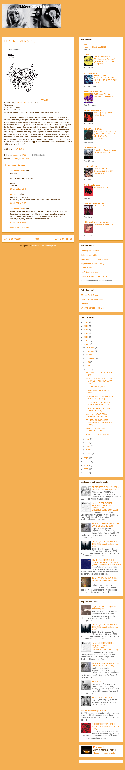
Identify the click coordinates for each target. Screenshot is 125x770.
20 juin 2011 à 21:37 (18, 203)
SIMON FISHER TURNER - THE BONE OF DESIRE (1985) (105, 525)
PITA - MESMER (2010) (96, 387)
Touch (27, 159)
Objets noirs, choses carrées (96, 222)
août (88, 362)
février (89, 450)
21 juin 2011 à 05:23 (18, 222)
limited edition (21, 102)
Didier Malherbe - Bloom (103, 224)
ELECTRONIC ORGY (93, 129)
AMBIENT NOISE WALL (94, 203)
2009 (86, 462)
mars (88, 446)
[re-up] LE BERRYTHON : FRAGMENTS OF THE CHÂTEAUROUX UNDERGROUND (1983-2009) (105, 506)
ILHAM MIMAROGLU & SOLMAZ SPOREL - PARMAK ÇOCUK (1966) (100, 381)
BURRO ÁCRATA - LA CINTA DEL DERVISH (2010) (100, 409)
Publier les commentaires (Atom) (43, 246)
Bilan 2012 (96, 681)
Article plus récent (12, 239)
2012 (86, 341)
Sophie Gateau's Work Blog (92, 263)
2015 (86, 330)
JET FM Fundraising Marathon (93, 710)
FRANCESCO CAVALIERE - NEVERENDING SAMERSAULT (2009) (100, 422)
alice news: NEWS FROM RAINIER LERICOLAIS (96, 415)
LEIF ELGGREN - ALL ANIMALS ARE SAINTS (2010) (99, 397)
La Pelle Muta (90, 148)
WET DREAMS (90, 73)
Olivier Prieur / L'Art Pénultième (94, 276)
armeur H (14, 194)
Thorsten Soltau (17, 170)
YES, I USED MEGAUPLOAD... (105, 697)
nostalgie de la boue (93, 92)
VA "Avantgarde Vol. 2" (103, 187)
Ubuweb (84, 303)
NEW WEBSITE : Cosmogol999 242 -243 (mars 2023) (103, 170)
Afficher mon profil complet (104, 753)
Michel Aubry (86, 268)
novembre (90, 351)
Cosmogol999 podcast (90, 251)
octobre (89, 355)
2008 (86, 465)
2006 (86, 473)
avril (88, 442)
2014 (86, 333)
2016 (86, 326)
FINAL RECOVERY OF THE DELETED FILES (97, 429)
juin (88, 369)
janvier (89, 453)
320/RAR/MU (19, 149)
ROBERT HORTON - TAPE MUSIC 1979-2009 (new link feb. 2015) (105, 726)
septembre (90, 358)
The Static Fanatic (92, 185)
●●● (85, 45)
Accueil (38, 239)
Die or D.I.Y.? (89, 55)
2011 (86, 344)
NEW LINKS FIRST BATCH (97, 434)
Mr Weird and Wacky (93, 110)
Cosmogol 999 (90, 166)
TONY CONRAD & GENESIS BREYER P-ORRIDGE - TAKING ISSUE (105, 580)
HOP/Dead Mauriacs (89, 272)
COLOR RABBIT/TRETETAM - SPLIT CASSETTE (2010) (98, 403)
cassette (15, 159)
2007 (86, 469)
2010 (86, 458)
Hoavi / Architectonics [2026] (95, 47)
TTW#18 (26, 100)
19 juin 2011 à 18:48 (18, 189)
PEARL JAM (99, 206)
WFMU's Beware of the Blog (92, 308)
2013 (86, 337)
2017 (86, 322)
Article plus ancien (63, 239)
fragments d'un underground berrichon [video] (104, 607)
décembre (90, 347)
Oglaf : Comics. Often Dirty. (92, 299)
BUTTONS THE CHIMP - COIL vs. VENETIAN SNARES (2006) (106, 488)
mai (88, 439)
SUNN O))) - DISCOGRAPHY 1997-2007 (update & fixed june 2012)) (105, 544)
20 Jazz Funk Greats (89, 295)
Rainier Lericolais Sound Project (94, 259)
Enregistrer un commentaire (18, 227)
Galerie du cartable (89, 255)
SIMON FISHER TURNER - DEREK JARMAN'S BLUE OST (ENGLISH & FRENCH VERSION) (106, 562)
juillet (88, 366)
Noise (21, 159)
